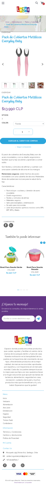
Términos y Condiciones (12, 432)
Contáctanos (7, 423)
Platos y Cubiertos (32, 22)
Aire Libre (6, 408)
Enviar (38, 319)
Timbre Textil (8, 420)
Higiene (6, 414)
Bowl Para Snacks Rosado (35, 268)
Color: (5, 123)
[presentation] (3, 65)
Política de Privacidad (11, 438)
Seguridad (7, 417)
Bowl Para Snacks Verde (11, 267)
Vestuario (6, 401)
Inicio (7, 22)
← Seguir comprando (23, 147)
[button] (36, 3)
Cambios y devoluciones (12, 435)
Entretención (7, 411)
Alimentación (17, 22)
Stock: (5, 115)
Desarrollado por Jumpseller (23, 482)
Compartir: (9, 222)
